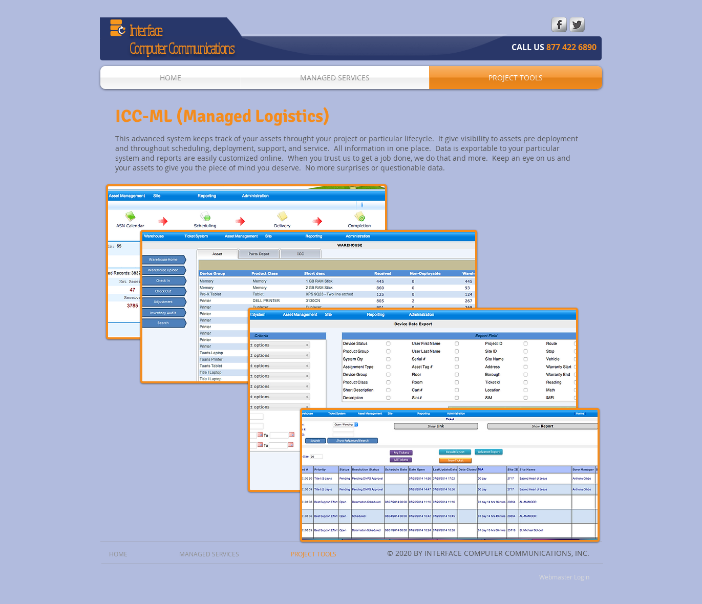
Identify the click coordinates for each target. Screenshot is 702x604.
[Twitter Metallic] (577, 24)
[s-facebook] (559, 24)
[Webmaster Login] (565, 577)
